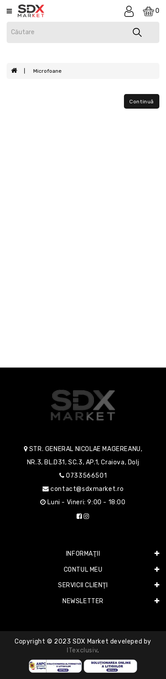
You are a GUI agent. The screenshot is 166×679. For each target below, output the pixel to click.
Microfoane (47, 71)
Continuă (141, 101)
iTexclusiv (82, 650)
